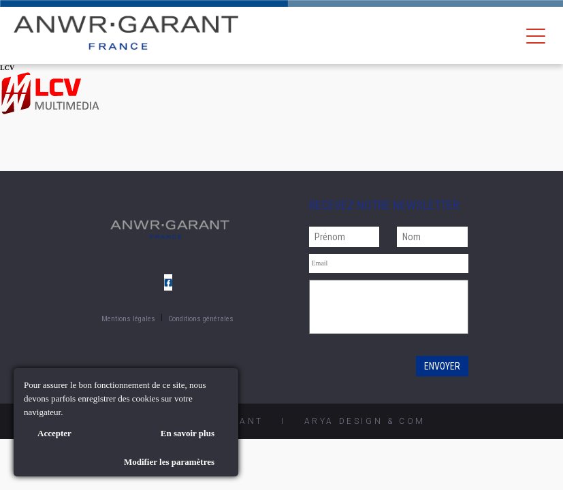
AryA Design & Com (364, 421)
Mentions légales (128, 318)
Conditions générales (201, 318)
